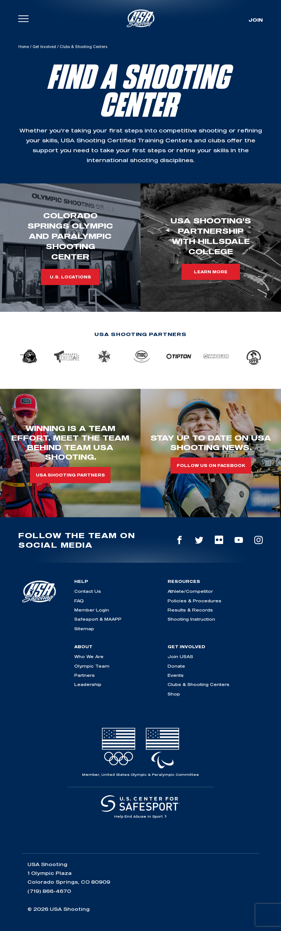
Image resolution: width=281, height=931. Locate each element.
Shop (174, 693)
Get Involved (44, 46)
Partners (84, 675)
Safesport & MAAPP (97, 619)
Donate (176, 666)
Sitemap (84, 628)
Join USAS (180, 656)
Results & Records (190, 609)
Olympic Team (91, 666)
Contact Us (87, 591)
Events (176, 675)
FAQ (79, 600)
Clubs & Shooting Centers (198, 684)
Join (255, 19)
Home (23, 46)
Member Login (91, 609)
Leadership (87, 684)
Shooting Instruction (191, 619)
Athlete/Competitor (190, 591)
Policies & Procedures (194, 600)
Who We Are (89, 656)
